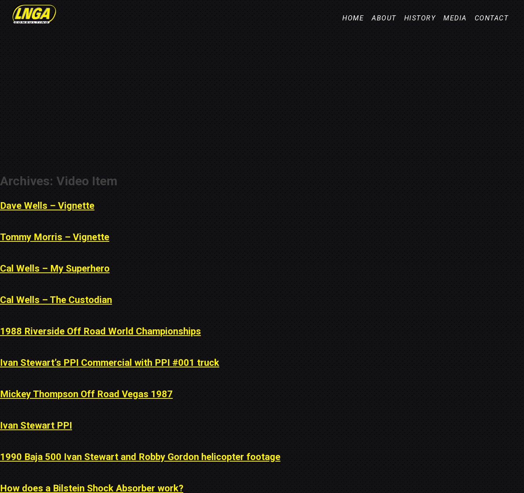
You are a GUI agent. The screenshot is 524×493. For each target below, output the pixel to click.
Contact (492, 18)
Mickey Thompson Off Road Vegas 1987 (86, 394)
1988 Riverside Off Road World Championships (100, 331)
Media (455, 18)
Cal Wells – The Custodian (56, 299)
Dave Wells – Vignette (47, 205)
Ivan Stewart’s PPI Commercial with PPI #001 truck (109, 362)
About (384, 18)
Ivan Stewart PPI (36, 425)
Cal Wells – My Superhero (55, 268)
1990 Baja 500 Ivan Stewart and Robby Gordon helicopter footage (140, 456)
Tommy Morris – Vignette (54, 237)
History (420, 18)
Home (353, 18)
